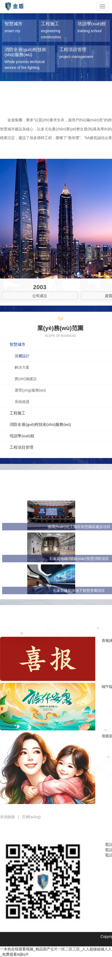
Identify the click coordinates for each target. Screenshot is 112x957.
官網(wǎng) (31, 817)
